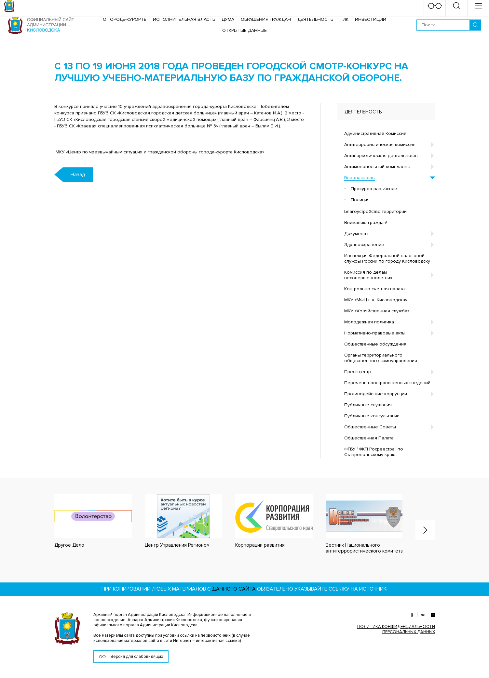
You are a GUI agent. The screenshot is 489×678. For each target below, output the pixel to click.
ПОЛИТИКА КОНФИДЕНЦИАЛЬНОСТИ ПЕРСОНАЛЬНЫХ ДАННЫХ (396, 628)
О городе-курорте (124, 19)
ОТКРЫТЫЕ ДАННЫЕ (244, 30)
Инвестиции (370, 19)
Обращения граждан (266, 19)
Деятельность (315, 19)
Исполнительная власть (184, 19)
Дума (228, 19)
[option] (86, 520)
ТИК (344, 19)
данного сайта (234, 588)
